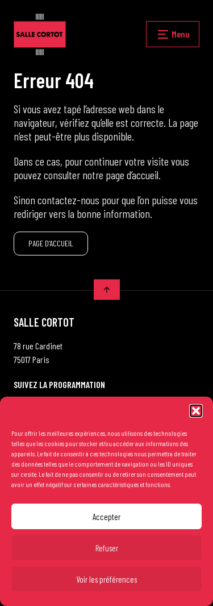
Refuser (106, 548)
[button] (196, 411)
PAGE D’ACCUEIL (50, 243)
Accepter (106, 517)
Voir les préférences (106, 579)
